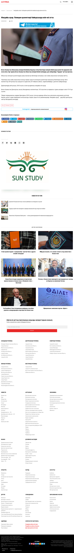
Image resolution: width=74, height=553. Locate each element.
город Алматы (4, 368)
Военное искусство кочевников (9, 455)
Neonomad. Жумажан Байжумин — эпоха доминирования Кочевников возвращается (33, 220)
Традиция (27, 475)
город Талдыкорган (6, 372)
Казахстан (3, 397)
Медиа (2, 490)
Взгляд (27, 512)
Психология (53, 499)
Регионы (27, 516)
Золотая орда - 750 (6, 459)
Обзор (26, 510)
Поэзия (27, 446)
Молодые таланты (5, 501)
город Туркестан (5, 380)
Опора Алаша (28, 465)
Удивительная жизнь (55, 509)
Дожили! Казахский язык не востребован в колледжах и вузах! (27, 202)
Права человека (29, 419)
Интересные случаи (55, 488)
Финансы (52, 412)
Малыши (3, 499)
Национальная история (7, 444)
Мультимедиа (4, 418)
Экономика (53, 394)
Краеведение (4, 453)
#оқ (3, 105)
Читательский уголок (55, 480)
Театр (2, 480)
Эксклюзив (28, 514)
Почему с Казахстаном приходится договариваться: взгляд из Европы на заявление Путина (55, 285)
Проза (26, 448)
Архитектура (4, 491)
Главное (27, 433)
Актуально (28, 394)
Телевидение (4, 484)
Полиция (7, 105)
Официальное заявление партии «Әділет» (55, 314)
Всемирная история (6, 446)
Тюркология (4, 452)
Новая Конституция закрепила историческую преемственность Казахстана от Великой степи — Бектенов (18, 286)
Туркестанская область (7, 378)
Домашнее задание (55, 478)
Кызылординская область (7, 387)
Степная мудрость (30, 452)
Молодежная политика (31, 401)
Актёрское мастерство (7, 478)
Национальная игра (30, 476)
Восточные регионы (31, 365)
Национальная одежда (31, 482)
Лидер (27, 501)
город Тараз (4, 381)
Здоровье (27, 499)
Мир (2, 399)
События (27, 507)
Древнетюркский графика (7, 457)
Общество (3, 401)
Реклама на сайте (5, 549)
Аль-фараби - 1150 (5, 461)
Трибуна (27, 434)
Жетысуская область (6, 374)
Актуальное (4, 403)
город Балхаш (29, 361)
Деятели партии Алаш (6, 450)
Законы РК (28, 421)
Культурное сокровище (31, 453)
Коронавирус (4, 530)
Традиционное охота (30, 484)
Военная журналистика (55, 490)
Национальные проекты (31, 423)
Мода (51, 486)
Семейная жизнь (54, 484)
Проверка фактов (5, 514)
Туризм (51, 406)
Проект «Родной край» (6, 505)
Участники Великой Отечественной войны (11, 516)
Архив (2, 421)
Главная (3, 10)
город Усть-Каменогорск (31, 370)
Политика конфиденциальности (16, 549)
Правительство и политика (32, 410)
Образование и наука (56, 496)
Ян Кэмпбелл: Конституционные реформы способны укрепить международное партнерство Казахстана (18, 315)
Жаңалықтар (9, 10)
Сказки (27, 461)
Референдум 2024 (30, 436)
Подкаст (27, 509)
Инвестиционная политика (32, 403)
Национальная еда (30, 478)
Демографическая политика (32, 406)
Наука (51, 503)
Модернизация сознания (31, 463)
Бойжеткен (52, 476)
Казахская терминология (31, 505)
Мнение (3, 408)
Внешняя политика (30, 399)
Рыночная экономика (55, 399)
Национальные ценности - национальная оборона (11, 511)
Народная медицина (6, 528)
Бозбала (52, 475)
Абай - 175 (3, 463)
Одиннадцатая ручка (30, 457)
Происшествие (5, 423)
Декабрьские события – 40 (8, 416)
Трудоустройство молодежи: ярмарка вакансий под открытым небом (29, 211)
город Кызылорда (5, 385)
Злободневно (29, 496)
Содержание (53, 512)
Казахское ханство (6, 448)
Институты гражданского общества (34, 414)
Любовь (52, 482)
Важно (3, 441)
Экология (27, 518)
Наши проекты (4, 410)
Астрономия (53, 501)
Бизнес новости (54, 410)
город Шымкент (5, 376)
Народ (27, 431)
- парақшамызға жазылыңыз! (35, 109)
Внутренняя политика (30, 397)
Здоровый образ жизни (7, 526)
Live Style (52, 472)
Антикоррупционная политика (57, 404)
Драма (27, 450)
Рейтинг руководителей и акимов (33, 412)
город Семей (28, 368)
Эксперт (3, 412)
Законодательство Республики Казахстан (11, 518)
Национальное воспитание (32, 480)
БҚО (12, 105)
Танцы (2, 476)
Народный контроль (55, 403)
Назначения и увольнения (31, 418)
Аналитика (52, 408)
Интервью (3, 406)
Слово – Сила (28, 455)
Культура (3, 472)
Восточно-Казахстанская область (33, 372)
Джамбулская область (6, 383)
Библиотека (28, 459)
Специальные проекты (6, 507)
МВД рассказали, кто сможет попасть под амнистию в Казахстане (55, 258)
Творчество (28, 444)
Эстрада (3, 488)
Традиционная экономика (56, 397)
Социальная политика (30, 408)
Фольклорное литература (7, 503)
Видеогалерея (4, 509)
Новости (3, 394)
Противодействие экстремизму (33, 503)
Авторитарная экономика (56, 401)
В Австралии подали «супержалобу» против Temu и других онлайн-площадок (19, 258)
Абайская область (30, 374)
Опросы (3, 419)
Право (26, 429)
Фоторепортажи (54, 491)
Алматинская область (6, 370)
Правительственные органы (32, 416)
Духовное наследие (31, 441)
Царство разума (54, 507)
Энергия (52, 505)
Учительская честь (54, 510)
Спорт (2, 404)
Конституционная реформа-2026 (33, 427)
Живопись (3, 475)
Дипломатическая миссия (32, 425)
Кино (2, 482)
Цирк (2, 486)
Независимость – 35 (6, 414)
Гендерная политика (30, 404)
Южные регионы (6, 365)
